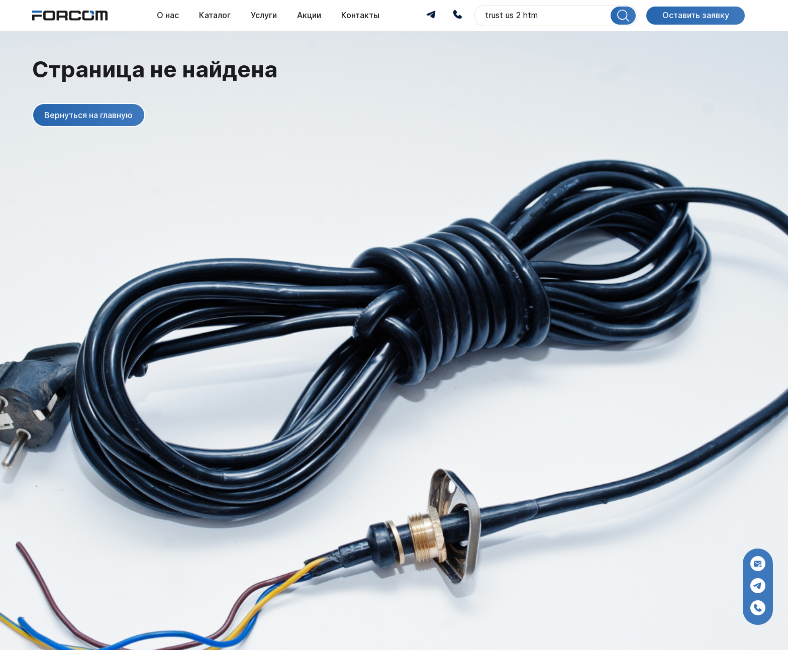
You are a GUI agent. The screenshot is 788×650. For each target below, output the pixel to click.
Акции (309, 15)
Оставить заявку (695, 15)
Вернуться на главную (88, 115)
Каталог (215, 15)
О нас (168, 15)
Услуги (264, 15)
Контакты (360, 15)
